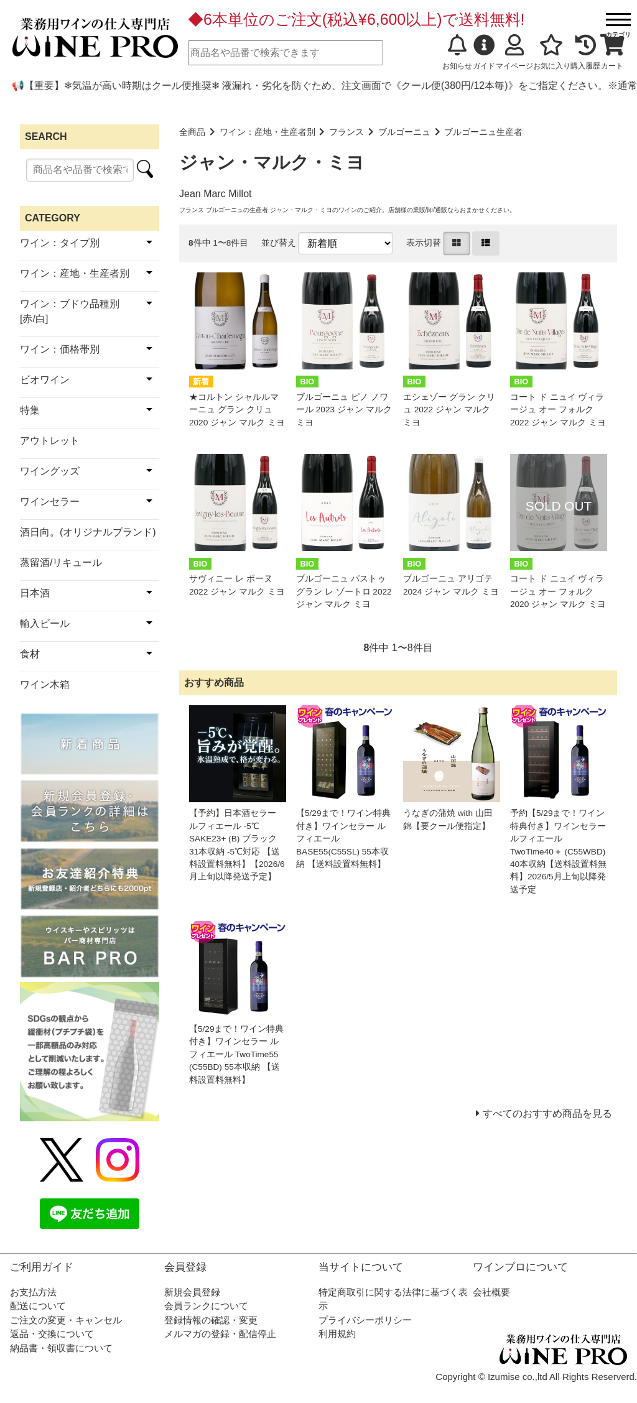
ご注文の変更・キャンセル (66, 1320)
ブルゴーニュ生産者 (483, 132)
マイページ (514, 52)
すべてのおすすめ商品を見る (547, 1113)
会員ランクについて (206, 1305)
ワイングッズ (50, 471)
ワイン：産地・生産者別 (267, 132)
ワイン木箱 (45, 684)
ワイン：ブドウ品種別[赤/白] (69, 311)
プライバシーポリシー (365, 1320)
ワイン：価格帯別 (60, 349)
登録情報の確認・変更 (211, 1320)
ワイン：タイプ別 (60, 243)
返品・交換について (52, 1333)
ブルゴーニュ (404, 132)
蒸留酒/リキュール (61, 562)
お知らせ (457, 52)
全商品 (192, 132)
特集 (30, 410)
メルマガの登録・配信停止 (220, 1333)
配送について (38, 1305)
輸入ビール (45, 623)
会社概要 (491, 1292)
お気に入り (551, 52)
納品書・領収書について (61, 1348)
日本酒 (35, 593)
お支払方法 (33, 1292)
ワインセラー (50, 501)
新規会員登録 (192, 1292)
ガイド (484, 52)
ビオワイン (45, 379)
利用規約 (337, 1333)
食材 (30, 654)
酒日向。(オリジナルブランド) (88, 532)
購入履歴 (585, 52)
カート (612, 52)
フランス (346, 132)
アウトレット (50, 440)
